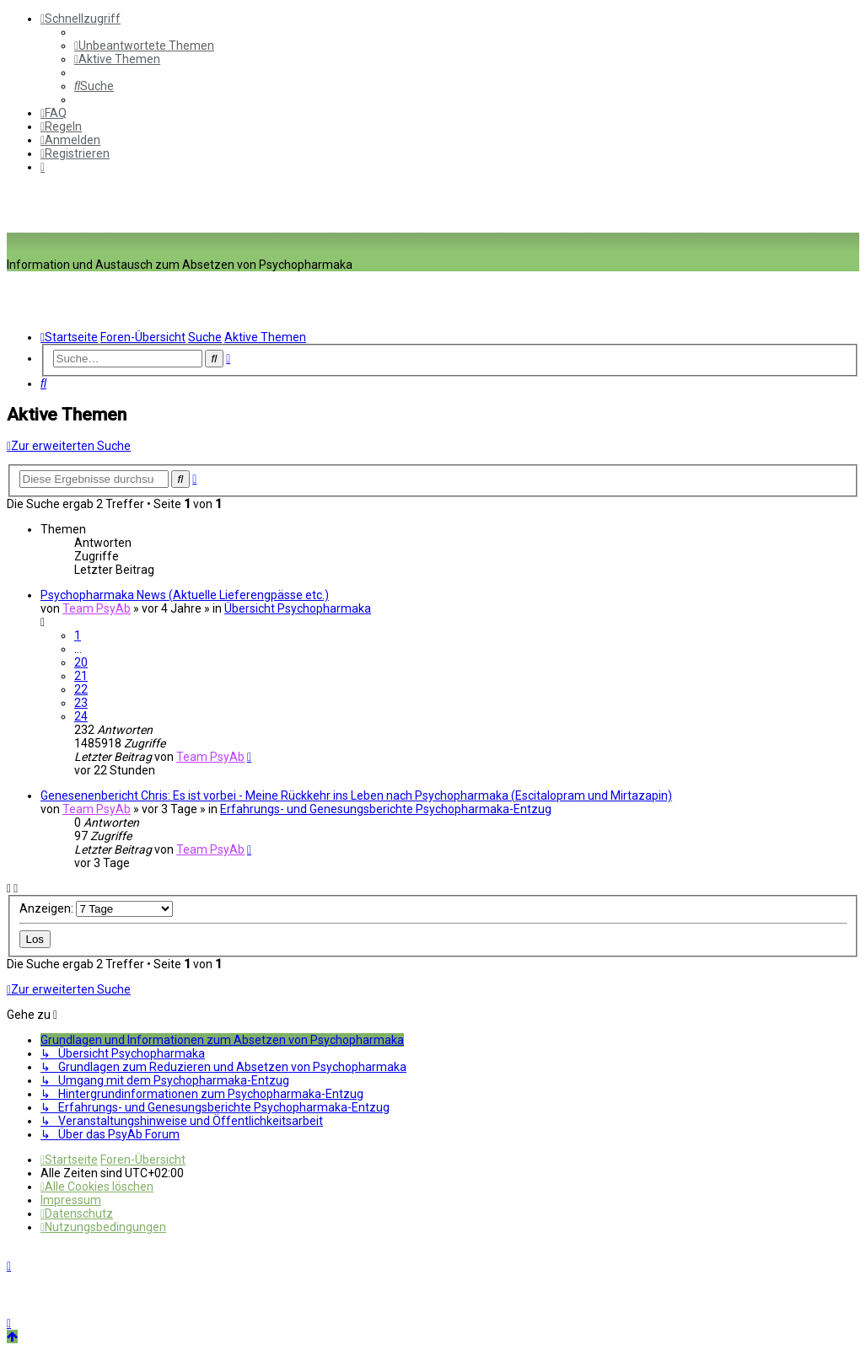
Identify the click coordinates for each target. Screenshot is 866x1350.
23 (81, 703)
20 (81, 662)
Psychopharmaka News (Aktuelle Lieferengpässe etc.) (184, 595)
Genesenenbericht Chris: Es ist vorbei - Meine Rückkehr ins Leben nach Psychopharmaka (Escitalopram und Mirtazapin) (356, 795)
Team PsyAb (96, 608)
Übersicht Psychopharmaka (297, 608)
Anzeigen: (96, 908)
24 (81, 716)
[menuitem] (144, 45)
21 (81, 676)
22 (81, 689)
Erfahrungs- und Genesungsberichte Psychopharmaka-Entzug (385, 809)
